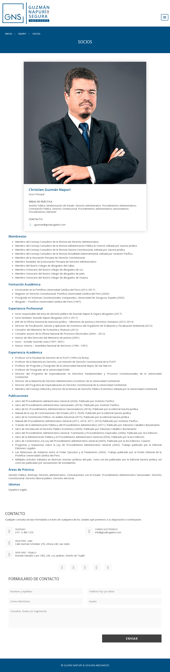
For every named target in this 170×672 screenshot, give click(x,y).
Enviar (132, 638)
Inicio (8, 33)
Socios (36, 33)
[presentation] (33, 638)
